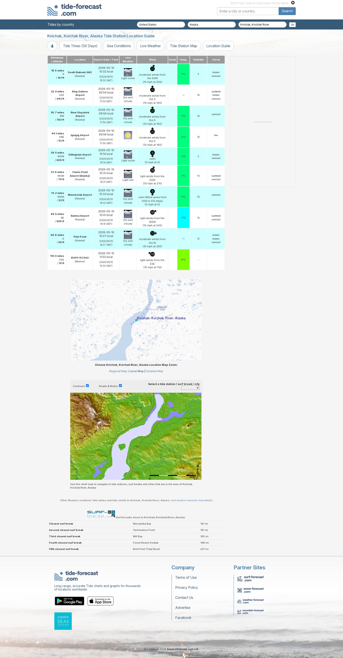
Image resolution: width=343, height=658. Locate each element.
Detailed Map (154, 371)
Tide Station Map (183, 46)
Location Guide (218, 46)
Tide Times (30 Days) (80, 46)
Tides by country (60, 24)
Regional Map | (119, 371)
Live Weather (150, 46)
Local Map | (137, 371)
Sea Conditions (119, 46)
